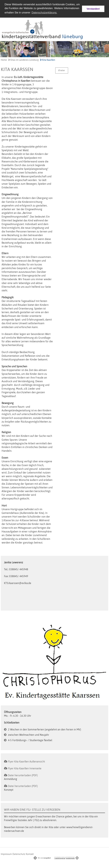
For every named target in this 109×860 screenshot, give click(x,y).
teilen (61, 70)
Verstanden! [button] (93, 9)
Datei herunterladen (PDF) (23, 775)
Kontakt (30, 853)
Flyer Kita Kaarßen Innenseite (24, 768)
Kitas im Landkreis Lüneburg (23, 59)
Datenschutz (18, 853)
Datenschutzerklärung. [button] (44, 12)
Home (4, 59)
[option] (54, 49)
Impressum (6, 853)
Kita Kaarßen (47, 59)
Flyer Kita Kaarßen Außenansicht (26, 761)
